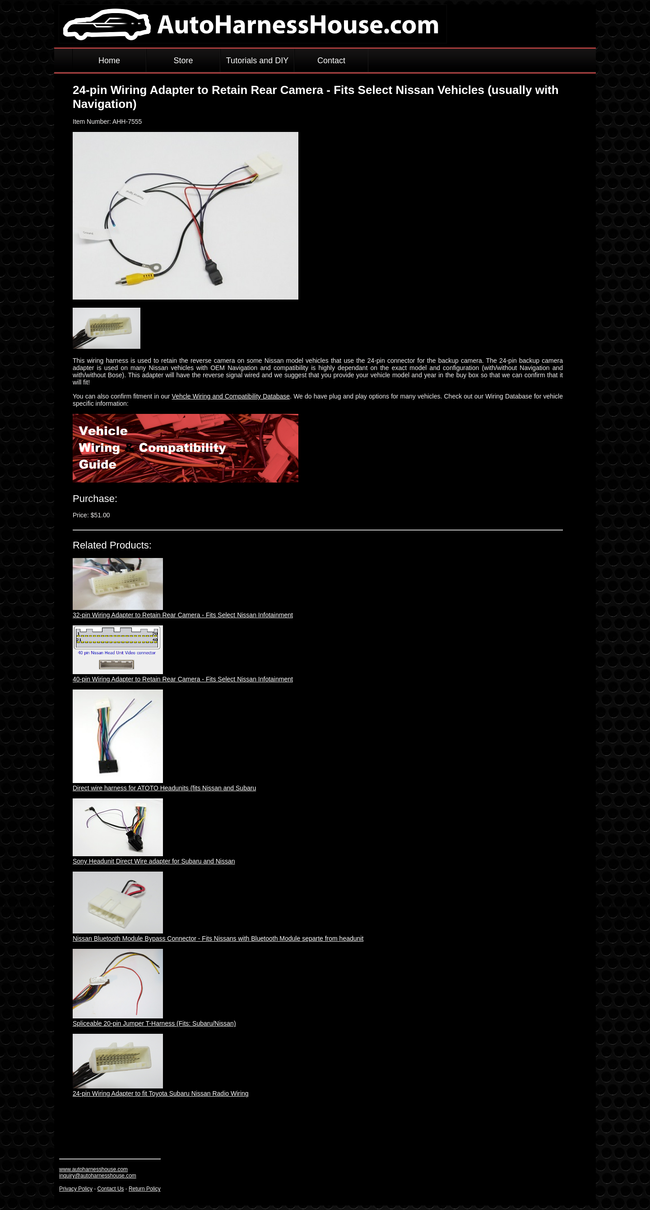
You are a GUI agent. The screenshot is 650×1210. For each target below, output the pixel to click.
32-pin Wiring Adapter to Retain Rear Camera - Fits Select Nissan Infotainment (183, 615)
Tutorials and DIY (257, 60)
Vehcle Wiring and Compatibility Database (231, 396)
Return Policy (145, 1189)
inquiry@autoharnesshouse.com (97, 1175)
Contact (331, 60)
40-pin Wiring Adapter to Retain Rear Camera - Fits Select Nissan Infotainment (183, 679)
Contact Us (111, 1189)
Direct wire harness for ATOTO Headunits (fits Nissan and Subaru (164, 788)
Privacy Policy (76, 1189)
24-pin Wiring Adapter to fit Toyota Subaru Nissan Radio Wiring (161, 1093)
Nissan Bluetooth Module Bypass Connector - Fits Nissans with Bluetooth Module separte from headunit (218, 938)
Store (183, 60)
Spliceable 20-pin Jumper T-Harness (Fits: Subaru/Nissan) (154, 1023)
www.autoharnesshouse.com (93, 1169)
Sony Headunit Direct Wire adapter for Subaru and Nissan (154, 861)
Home (109, 60)
